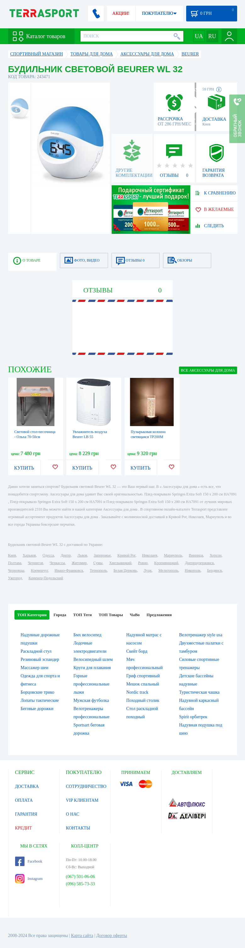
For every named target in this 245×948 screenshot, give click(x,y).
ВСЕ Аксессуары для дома (208, 370)
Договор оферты (111, 935)
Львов (82, 555)
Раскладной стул (36, 651)
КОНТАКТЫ (78, 828)
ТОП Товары (111, 614)
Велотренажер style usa (200, 635)
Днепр (66, 555)
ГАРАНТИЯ (26, 814)
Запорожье (102, 555)
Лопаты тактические (40, 700)
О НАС (72, 814)
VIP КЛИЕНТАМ (82, 800)
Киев (12, 555)
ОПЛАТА (24, 800)
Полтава (14, 563)
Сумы (98, 563)
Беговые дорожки (37, 708)
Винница (196, 555)
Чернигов (35, 563)
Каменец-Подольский (46, 578)
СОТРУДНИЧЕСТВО (86, 786)
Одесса (48, 555)
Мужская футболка (91, 700)
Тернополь (98, 570)
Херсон (216, 555)
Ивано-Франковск (68, 570)
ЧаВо (135, 614)
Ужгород (15, 578)
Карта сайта (82, 935)
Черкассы (57, 563)
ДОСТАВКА (27, 786)
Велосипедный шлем (93, 659)
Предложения (159, 614)
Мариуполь (173, 555)
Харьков (29, 555)
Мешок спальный (142, 684)
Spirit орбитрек (193, 716)
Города (59, 614)
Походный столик (142, 700)
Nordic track (137, 692)
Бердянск (214, 570)
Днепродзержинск (199, 563)
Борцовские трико (37, 692)
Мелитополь (168, 570)
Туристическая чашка (199, 692)
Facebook (28, 861)
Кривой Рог (126, 555)
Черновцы (16, 570)
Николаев (149, 555)
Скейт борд (137, 651)
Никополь (193, 570)
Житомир (79, 563)
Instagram (29, 878)
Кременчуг (39, 570)
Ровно (143, 563)
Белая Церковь (125, 570)
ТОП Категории (32, 614)
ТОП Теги (82, 614)
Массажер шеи (34, 667)
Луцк (147, 570)
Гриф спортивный (143, 675)
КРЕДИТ (23, 828)
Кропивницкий (166, 563)
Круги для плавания (92, 667)
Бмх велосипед (88, 635)
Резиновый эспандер (40, 659)
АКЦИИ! (120, 13)
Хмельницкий (120, 563)
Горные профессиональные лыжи (91, 684)
